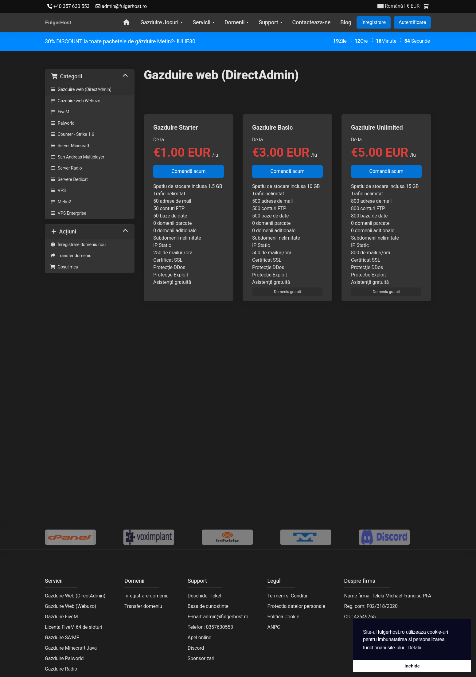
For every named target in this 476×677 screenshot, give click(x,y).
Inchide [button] (411, 665)
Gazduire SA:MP (62, 637)
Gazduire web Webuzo (75, 101)
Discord (196, 648)
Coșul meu (64, 267)
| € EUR (398, 6)
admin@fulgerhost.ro (121, 6)
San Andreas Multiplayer (77, 157)
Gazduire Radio (61, 669)
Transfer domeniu (71, 255)
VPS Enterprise (68, 213)
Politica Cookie (283, 617)
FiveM (59, 112)
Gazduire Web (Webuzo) (70, 606)
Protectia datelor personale (296, 606)
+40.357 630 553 (68, 6)
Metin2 (60, 202)
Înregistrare (373, 22)
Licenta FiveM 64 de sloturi (73, 627)
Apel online (199, 637)
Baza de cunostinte (208, 606)
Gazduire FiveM (61, 617)
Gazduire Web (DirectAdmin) (75, 596)
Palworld (62, 123)
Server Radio (66, 168)
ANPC (273, 627)
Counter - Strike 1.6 (72, 134)
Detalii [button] (414, 647)
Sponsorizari (201, 658)
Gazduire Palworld (64, 658)
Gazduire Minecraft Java (71, 648)
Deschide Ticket (205, 596)
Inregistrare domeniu (146, 596)
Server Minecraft (69, 145)
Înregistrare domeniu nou (78, 244)
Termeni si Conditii (287, 596)
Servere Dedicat (69, 179)
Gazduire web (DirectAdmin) (80, 89)
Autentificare (412, 22)
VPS (58, 190)
